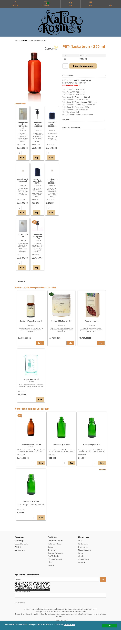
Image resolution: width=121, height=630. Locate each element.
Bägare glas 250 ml (31, 379)
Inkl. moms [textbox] (19, 550)
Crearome (23, 40)
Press (80, 541)
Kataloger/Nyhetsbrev (55, 553)
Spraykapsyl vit (23, 235)
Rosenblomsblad (91, 321)
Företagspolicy (83, 544)
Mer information (69, 625)
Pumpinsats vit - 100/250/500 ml (23, 125)
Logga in (15, 5)
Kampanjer (82, 562)
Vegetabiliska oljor (21, 544)
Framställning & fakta (55, 541)
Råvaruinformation (84, 550)
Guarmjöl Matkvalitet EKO (61, 321)
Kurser (80, 553)
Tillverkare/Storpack (55, 559)
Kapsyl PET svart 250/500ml (52, 124)
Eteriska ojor (19, 541)
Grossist (51, 565)
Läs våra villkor (20, 603)
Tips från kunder (53, 556)
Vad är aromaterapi (54, 544)
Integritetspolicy (83, 559)
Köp (22, 158)
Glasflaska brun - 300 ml (31, 445)
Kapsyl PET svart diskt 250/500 (37, 181)
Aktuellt (81, 556)
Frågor (50, 562)
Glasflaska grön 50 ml (61, 445)
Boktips (50, 547)
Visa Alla (102, 470)
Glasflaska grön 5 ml (31, 501)
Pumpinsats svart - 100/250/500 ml (37, 125)
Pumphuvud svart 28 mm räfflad (37, 236)
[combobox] (20, 550)
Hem (16, 40)
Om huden (51, 550)
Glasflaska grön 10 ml (91, 445)
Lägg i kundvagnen (83, 66)
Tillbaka (20, 281)
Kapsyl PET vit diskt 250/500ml (51, 181)
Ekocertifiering (83, 547)
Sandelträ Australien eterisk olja (31, 322)
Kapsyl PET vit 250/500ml (22, 180)
